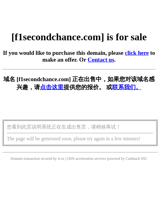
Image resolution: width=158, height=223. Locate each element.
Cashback (132, 158)
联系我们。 (127, 87)
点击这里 (52, 87)
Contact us (101, 59)
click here (137, 53)
